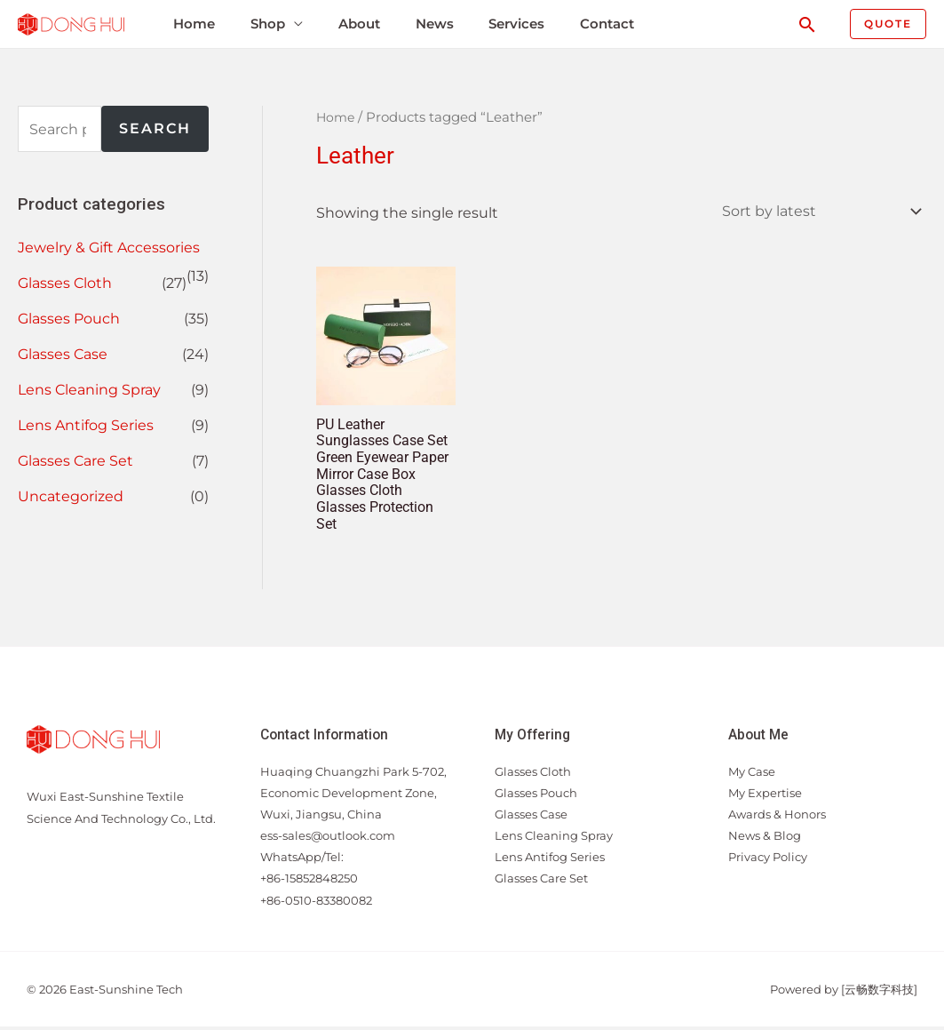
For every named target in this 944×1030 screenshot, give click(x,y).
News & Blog (764, 840)
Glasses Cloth (65, 283)
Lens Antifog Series (86, 425)
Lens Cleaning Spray (89, 389)
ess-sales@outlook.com (327, 840)
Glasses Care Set (75, 460)
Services (510, 23)
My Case (751, 775)
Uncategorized (70, 496)
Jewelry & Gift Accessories (109, 247)
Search (155, 128)
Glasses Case (62, 354)
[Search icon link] (807, 24)
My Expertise (765, 796)
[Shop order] (817, 212)
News (428, 23)
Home (190, 23)
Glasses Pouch (69, 318)
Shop (263, 23)
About (354, 23)
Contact (600, 23)
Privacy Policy (767, 861)
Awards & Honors (777, 817)
